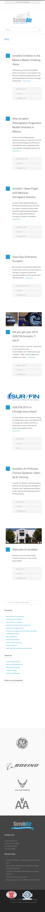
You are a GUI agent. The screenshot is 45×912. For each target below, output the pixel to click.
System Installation (13, 673)
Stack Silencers (11, 645)
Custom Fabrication (13, 661)
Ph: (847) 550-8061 (11, 846)
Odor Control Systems (14, 642)
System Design (11, 670)
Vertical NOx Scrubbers (14, 622)
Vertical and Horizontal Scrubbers (18, 625)
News (18, 448)
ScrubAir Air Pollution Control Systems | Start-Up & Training (26, 473)
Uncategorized (21, 98)
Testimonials (22, 899)
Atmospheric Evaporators (15, 616)
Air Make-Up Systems (13, 619)
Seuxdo (34, 902)
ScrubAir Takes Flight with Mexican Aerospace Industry (25, 193)
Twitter (15, 6)
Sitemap (34, 899)
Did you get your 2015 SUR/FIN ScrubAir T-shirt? (25, 336)
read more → (27, 81)
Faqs (28, 899)
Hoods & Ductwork (12, 639)
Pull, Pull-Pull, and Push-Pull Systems (19, 648)
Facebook (20, 6)
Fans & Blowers (11, 636)
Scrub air (19, 93)
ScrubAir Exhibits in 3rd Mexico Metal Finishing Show (26, 60)
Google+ (25, 6)
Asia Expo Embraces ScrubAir (16, 877)
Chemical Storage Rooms (15, 628)
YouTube (29, 6)
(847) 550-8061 (25, 2)
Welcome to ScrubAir (25, 549)
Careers (13, 899)
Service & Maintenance (14, 664)
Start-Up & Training (13, 667)
